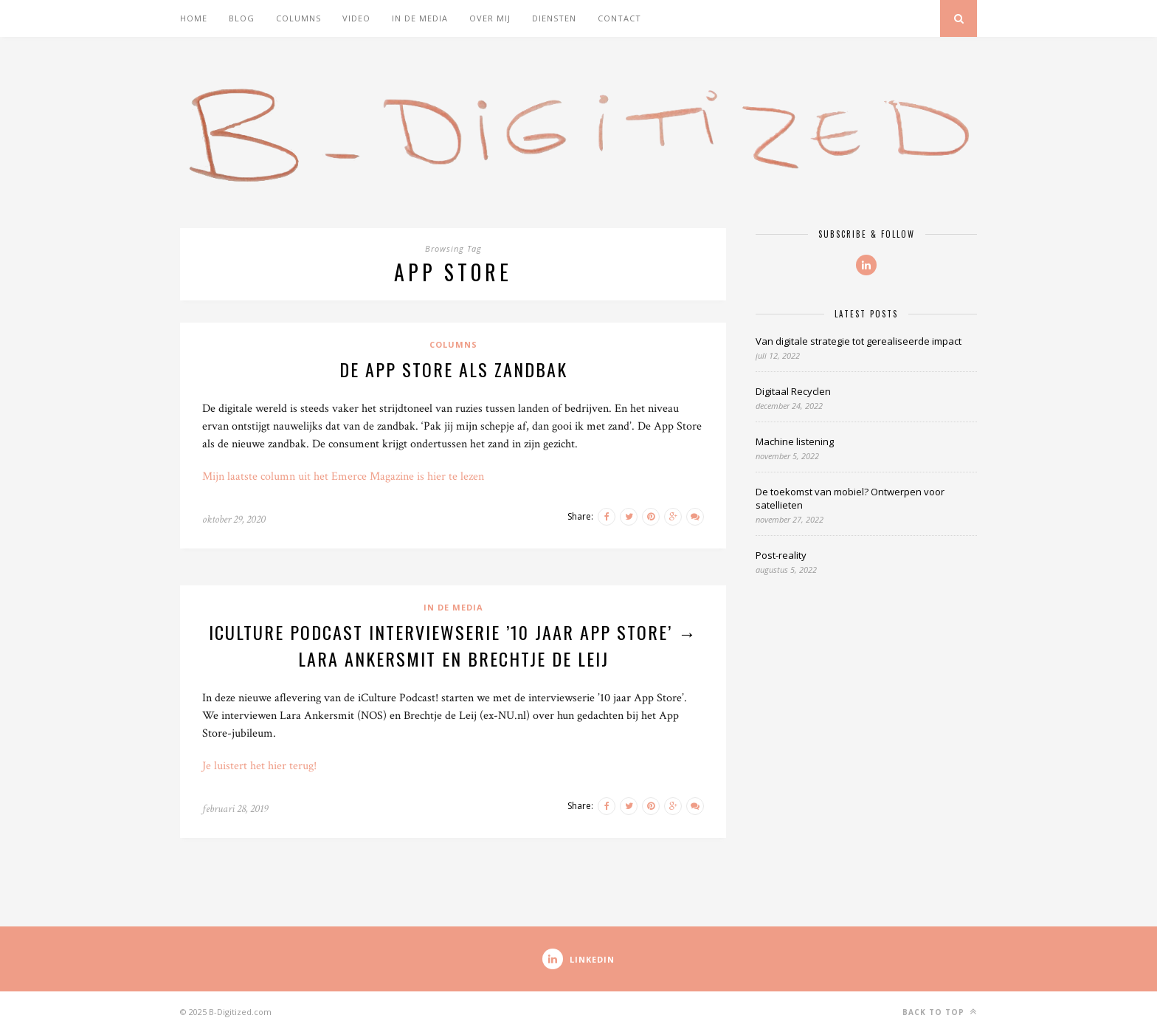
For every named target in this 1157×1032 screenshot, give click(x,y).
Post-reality (781, 555)
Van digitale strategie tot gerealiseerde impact (858, 341)
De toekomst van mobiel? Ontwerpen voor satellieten (850, 498)
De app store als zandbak (453, 369)
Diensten (554, 18)
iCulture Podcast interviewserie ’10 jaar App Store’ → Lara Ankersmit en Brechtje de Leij (453, 645)
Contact (619, 18)
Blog (242, 18)
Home (193, 18)
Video (356, 18)
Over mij (490, 18)
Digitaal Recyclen (793, 391)
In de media (420, 18)
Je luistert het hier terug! (259, 766)
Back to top (939, 1011)
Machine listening (795, 441)
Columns (298, 18)
